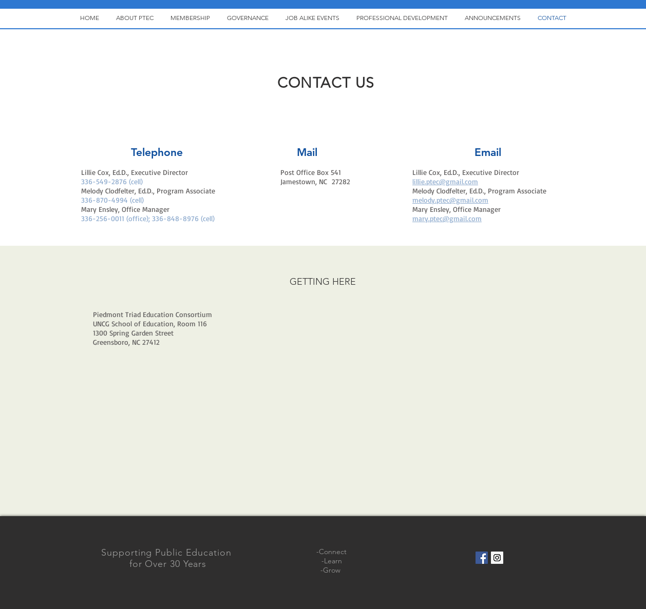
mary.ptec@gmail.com (447, 218)
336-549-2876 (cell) (112, 181)
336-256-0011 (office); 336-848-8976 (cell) (148, 218)
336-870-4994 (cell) (112, 199)
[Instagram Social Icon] (497, 558)
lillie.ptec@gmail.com (445, 181)
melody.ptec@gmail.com (450, 199)
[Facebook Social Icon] (482, 558)
